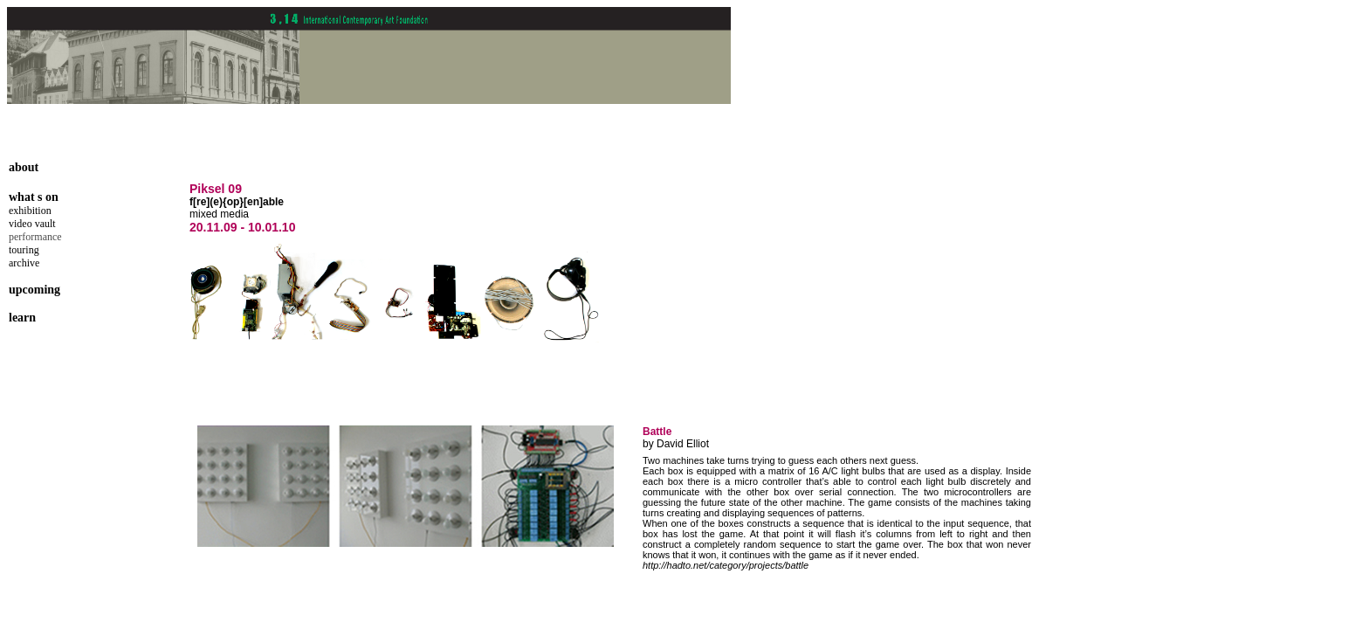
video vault (32, 224)
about (23, 167)
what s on (33, 197)
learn (22, 317)
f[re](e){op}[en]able (236, 202)
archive (24, 263)
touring (24, 250)
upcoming (34, 289)
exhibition (30, 210)
